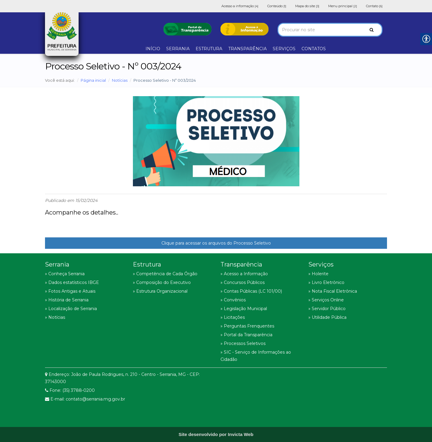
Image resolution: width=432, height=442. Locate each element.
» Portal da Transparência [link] (246, 334)
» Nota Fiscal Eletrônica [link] (332, 291)
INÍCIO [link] (153, 48)
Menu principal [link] (342, 6)
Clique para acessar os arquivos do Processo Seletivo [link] (216, 243)
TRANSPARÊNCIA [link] (247, 48)
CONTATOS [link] (314, 48)
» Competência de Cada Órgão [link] (165, 273)
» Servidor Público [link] (327, 308)
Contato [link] (374, 6)
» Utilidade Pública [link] (327, 317)
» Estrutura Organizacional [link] (160, 291)
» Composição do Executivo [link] (162, 282)
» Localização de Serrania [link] (71, 308)
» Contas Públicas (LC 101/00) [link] (251, 291)
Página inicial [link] (93, 80)
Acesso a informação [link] (239, 6)
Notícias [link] (120, 80)
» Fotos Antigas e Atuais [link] (70, 291)
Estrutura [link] (147, 264)
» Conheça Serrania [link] (65, 273)
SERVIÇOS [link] (284, 48)
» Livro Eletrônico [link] (326, 282)
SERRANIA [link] (178, 48)
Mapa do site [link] (307, 6)
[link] (188, 28)
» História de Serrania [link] (66, 300)
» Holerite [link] (318, 273)
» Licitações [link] (232, 317)
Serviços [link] (321, 264)
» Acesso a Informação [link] (244, 273)
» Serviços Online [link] (326, 300)
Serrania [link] (57, 264)
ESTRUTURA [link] (209, 48)
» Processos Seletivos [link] (243, 343)
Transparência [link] (241, 264)
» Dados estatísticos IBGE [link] (72, 282)
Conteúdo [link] (276, 6)
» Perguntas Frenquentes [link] (247, 326)
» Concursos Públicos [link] (242, 282)
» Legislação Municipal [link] (243, 308)
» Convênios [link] (233, 300)
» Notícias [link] (55, 317)
